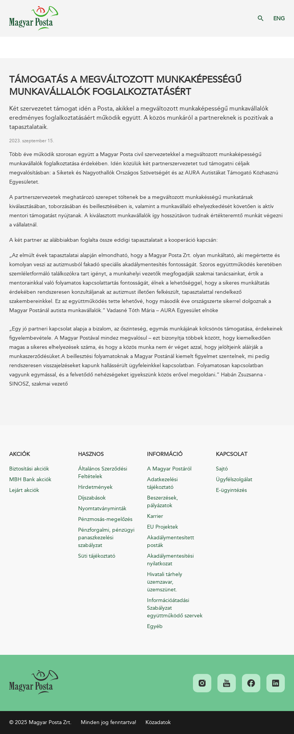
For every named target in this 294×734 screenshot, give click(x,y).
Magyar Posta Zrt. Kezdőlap (33, 18)
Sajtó (222, 468)
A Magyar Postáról (169, 468)
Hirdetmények (95, 487)
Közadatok (158, 722)
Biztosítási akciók (29, 468)
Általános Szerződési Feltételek (102, 472)
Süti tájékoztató (96, 556)
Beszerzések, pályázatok (162, 502)
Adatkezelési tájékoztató (162, 483)
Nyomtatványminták (102, 508)
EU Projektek (162, 527)
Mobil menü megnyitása (11, 47)
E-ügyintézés (231, 490)
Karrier (155, 516)
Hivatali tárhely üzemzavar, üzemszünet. (164, 582)
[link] (33, 682)
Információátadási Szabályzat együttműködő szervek (175, 608)
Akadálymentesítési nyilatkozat (170, 560)
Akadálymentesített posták (170, 541)
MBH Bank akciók (30, 479)
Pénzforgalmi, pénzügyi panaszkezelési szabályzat (106, 537)
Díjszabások (92, 498)
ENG (279, 18)
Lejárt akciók (24, 490)
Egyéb (155, 626)
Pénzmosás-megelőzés (105, 519)
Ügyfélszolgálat (234, 479)
